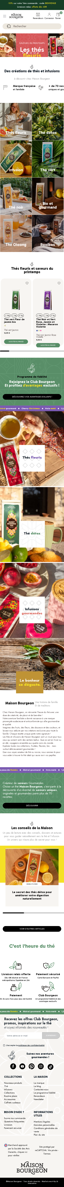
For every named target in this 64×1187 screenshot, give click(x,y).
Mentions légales (42, 1121)
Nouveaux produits (13, 1083)
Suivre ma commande (14, 1118)
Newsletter (39, 1099)
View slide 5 (41, 351)
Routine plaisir (10, 1096)
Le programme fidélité (44, 1092)
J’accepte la (25, 1045)
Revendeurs (39, 1096)
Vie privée (52, 1150)
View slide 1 (4, 351)
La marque (39, 1083)
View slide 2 (13, 351)
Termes (46, 1153)
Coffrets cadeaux (12, 1102)
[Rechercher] (32, 26)
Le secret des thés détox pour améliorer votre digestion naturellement (32, 895)
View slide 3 (22, 351)
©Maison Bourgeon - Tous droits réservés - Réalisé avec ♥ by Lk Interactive (32, 1182)
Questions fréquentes (14, 1121)
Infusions (8, 1089)
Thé (6, 1086)
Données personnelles (44, 1125)
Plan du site (39, 1134)
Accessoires (9, 1099)
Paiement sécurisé (13, 1128)
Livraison (8, 1124)
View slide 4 (32, 351)
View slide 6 (50, 351)
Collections (9, 1092)
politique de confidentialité (31, 1045)
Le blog (37, 1086)
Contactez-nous (41, 1089)
